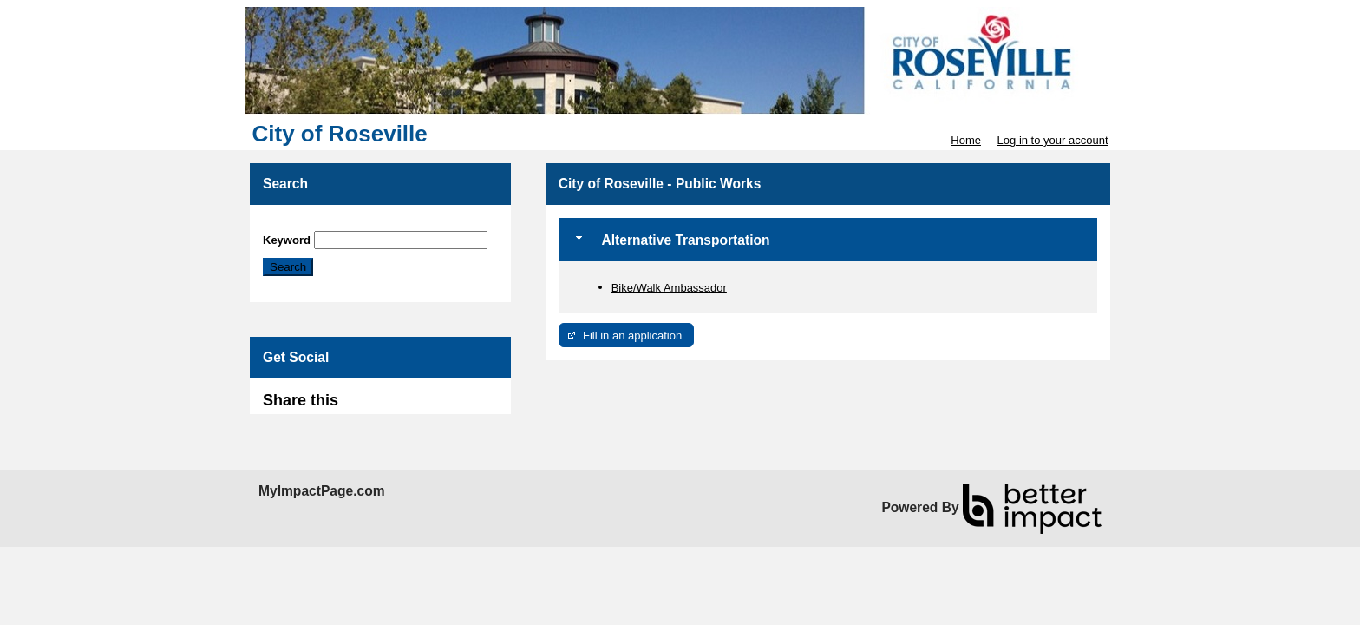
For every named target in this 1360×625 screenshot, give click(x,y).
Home (966, 140)
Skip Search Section (313, 224)
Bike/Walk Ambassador (669, 286)
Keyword (287, 240)
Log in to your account (1052, 140)
